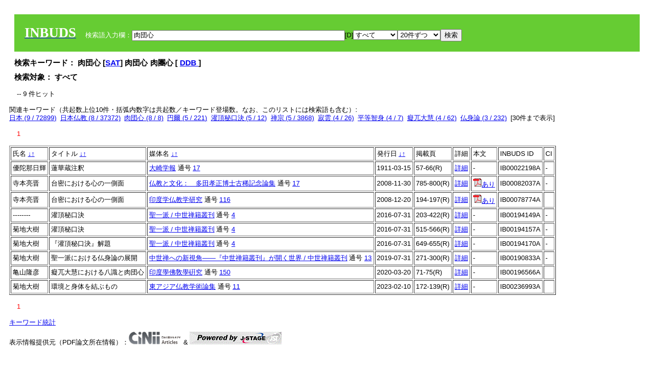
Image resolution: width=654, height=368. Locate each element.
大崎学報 (162, 168)
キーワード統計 (32, 322)
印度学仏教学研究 (175, 199)
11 (236, 286)
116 (224, 199)
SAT (112, 62)
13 (367, 258)
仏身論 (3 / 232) (483, 118)
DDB (189, 62)
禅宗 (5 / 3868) (292, 118)
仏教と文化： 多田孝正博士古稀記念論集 (212, 183)
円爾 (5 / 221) (187, 118)
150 (224, 272)
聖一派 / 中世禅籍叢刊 (182, 215)
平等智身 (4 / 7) (381, 118)
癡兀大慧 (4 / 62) (432, 118)
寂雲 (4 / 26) (336, 118)
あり (484, 184)
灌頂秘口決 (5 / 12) (239, 118)
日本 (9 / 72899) (33, 118)
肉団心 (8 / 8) (144, 118)
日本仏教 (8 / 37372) (90, 118)
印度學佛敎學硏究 (175, 272)
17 (196, 168)
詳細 (461, 168)
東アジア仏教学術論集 (182, 286)
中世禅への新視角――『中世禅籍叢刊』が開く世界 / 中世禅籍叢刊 (248, 258)
